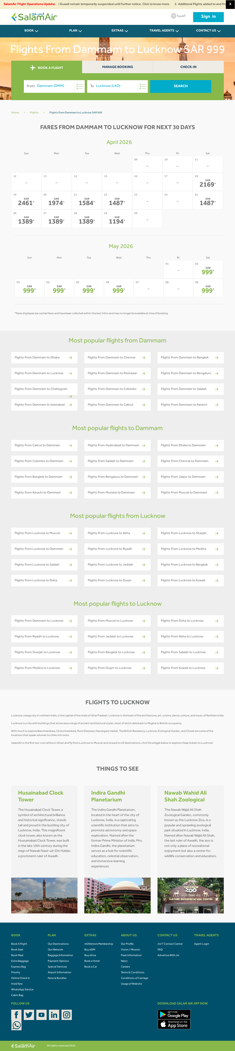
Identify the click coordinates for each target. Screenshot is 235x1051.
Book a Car (90, 967)
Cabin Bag (17, 995)
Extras (117, 31)
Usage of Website (131, 984)
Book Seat (17, 950)
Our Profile (127, 944)
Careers (125, 967)
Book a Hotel (92, 961)
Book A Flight (19, 944)
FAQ (160, 950)
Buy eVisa (90, 955)
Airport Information (59, 972)
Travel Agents (162, 31)
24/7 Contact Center (170, 944)
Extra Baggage (20, 961)
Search (181, 86)
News (124, 961)
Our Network (55, 950)
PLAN (73, 31)
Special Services (57, 967)
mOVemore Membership (98, 944)
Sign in (208, 17)
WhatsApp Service (22, 989)
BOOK (29, 31)
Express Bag (18, 967)
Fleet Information (131, 955)
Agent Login (201, 944)
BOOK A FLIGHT (46, 68)
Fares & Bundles (57, 978)
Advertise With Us (168, 955)
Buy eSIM (89, 950)
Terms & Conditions (132, 972)
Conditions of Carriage (134, 978)
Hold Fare (16, 984)
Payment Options (58, 961)
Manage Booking (117, 67)
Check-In (188, 67)
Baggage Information (60, 955)
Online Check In (20, 978)
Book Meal (17, 955)
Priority (15, 972)
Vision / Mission (130, 950)
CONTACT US (206, 31)
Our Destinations (58, 944)
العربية (178, 15)
